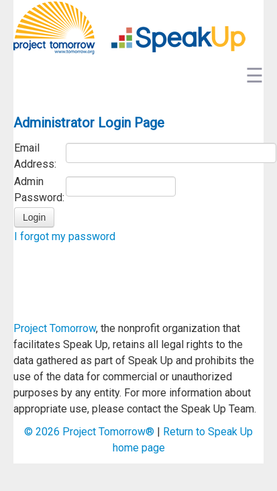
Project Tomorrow (54, 328)
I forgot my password (64, 236)
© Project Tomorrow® (89, 431)
